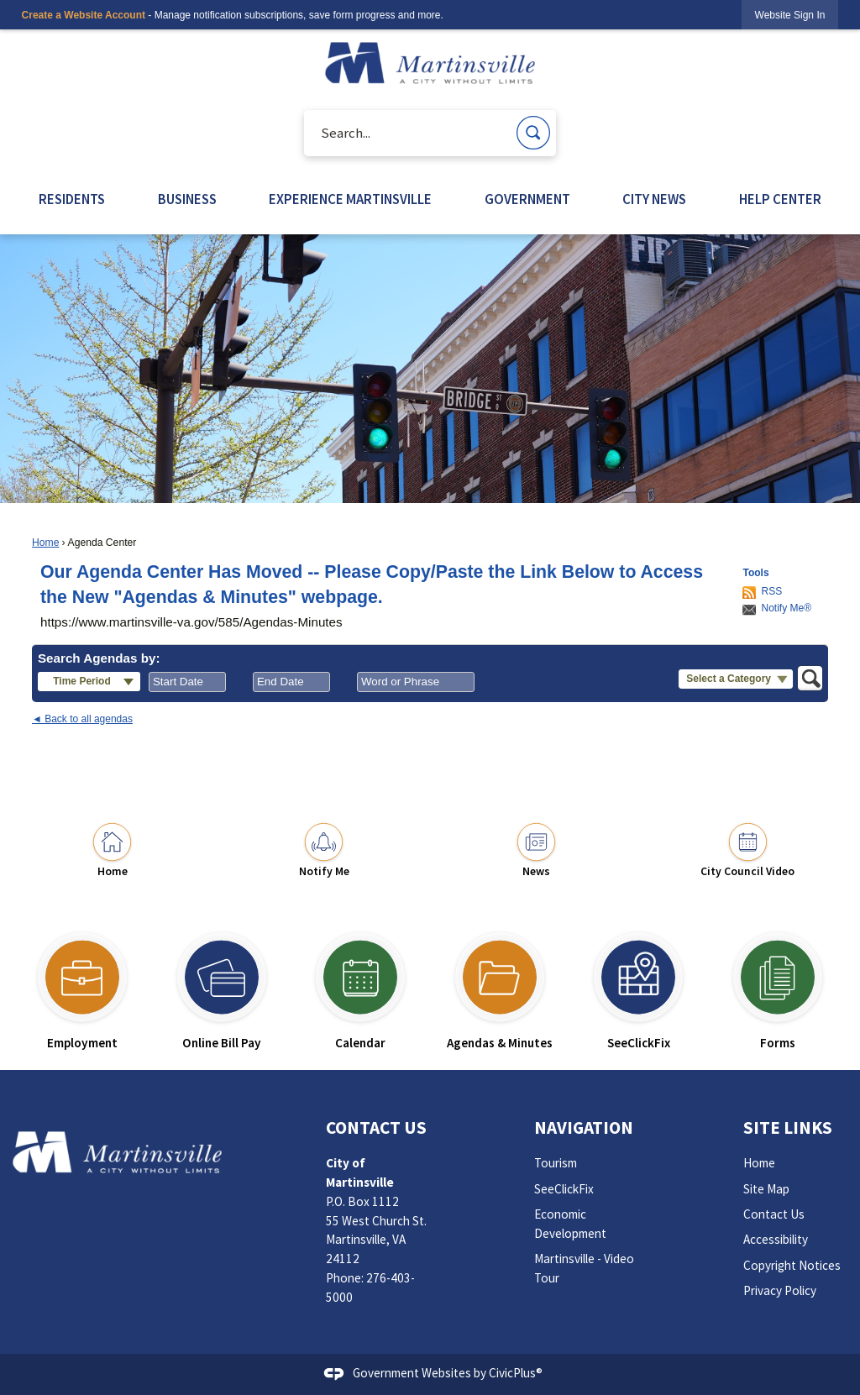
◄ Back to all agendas (82, 719)
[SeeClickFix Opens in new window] (639, 983)
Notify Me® (786, 608)
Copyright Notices (792, 1265)
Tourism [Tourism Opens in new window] (555, 1163)
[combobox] (187, 682)
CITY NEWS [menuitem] (654, 199)
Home (45, 542)
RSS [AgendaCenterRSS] (771, 591)
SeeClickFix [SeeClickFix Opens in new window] (564, 1189)
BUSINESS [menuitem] (187, 199)
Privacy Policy (779, 1290)
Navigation (583, 1127)
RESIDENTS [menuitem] (72, 199)
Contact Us (774, 1214)
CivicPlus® (516, 1373)
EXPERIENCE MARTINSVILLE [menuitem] (350, 199)
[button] (533, 132)
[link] (790, 14)
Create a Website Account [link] (83, 15)
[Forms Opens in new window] (777, 983)
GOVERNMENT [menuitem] (527, 199)
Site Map (766, 1189)
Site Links (787, 1127)
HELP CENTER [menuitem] (780, 199)
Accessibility (775, 1239)
